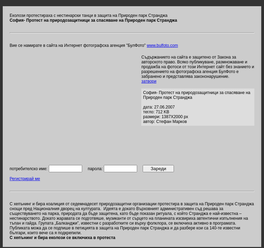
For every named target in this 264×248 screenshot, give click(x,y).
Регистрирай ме (25, 178)
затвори (148, 81)
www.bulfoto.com (162, 45)
